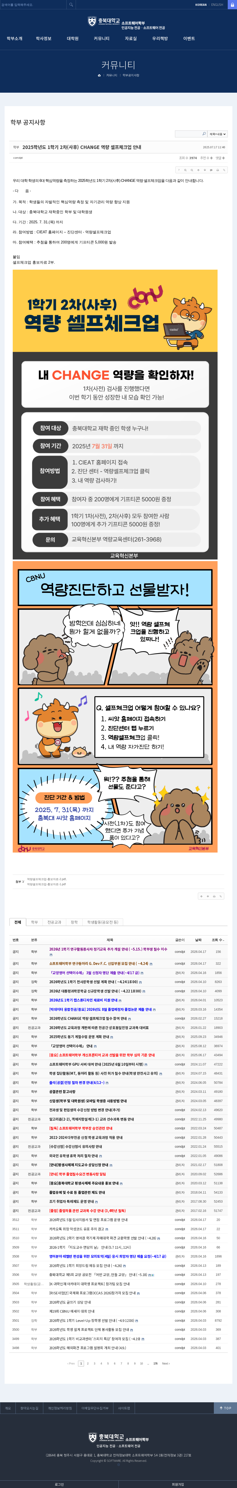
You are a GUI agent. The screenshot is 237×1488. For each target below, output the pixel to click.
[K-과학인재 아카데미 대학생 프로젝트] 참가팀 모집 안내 (89, 1283)
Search (204, 134)
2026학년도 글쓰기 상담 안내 (70, 1302)
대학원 (73, 38)
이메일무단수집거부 (95, 1408)
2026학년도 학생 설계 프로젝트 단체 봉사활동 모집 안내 (89, 1329)
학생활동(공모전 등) (102, 922)
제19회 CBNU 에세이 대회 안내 (71, 1311)
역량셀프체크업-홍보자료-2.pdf (46, 879)
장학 (74, 922)
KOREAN (201, 4)
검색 (71, 4)
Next (166, 1363)
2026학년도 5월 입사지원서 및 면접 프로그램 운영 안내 (88, 1219)
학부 (34, 922)
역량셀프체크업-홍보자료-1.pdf (46, 884)
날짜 (198, 940)
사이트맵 (124, 1408)
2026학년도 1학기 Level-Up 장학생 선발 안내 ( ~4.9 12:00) (92, 1320)
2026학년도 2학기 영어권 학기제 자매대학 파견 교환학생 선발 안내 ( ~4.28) (103, 1237)
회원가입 (178, 1484)
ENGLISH (217, 4)
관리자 (180, 973)
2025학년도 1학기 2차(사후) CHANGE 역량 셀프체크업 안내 (81, 147)
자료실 (131, 38)
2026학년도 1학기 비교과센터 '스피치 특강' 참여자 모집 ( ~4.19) (95, 1338)
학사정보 (44, 38)
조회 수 (218, 940)
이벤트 (189, 38)
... (148, 1363)
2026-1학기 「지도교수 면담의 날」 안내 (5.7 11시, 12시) (90, 1247)
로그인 (59, 1484)
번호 (15, 940)
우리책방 (160, 38)
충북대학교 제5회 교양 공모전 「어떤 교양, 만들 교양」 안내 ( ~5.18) (98, 1274)
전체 (17, 922)
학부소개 (14, 38)
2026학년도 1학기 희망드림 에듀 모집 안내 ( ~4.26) (86, 1265)
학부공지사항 (131, 75)
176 (155, 1363)
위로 (225, 1408)
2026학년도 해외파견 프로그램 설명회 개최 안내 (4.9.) (87, 1347)
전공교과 (54, 922)
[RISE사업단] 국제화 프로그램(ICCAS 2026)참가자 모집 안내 (93, 1292)
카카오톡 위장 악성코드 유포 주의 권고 (77, 1228)
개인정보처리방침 (60, 1408)
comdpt (18, 157)
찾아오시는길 (29, 1408)
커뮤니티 (102, 38)
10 (141, 1363)
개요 (8, 1408)
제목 (110, 940)
